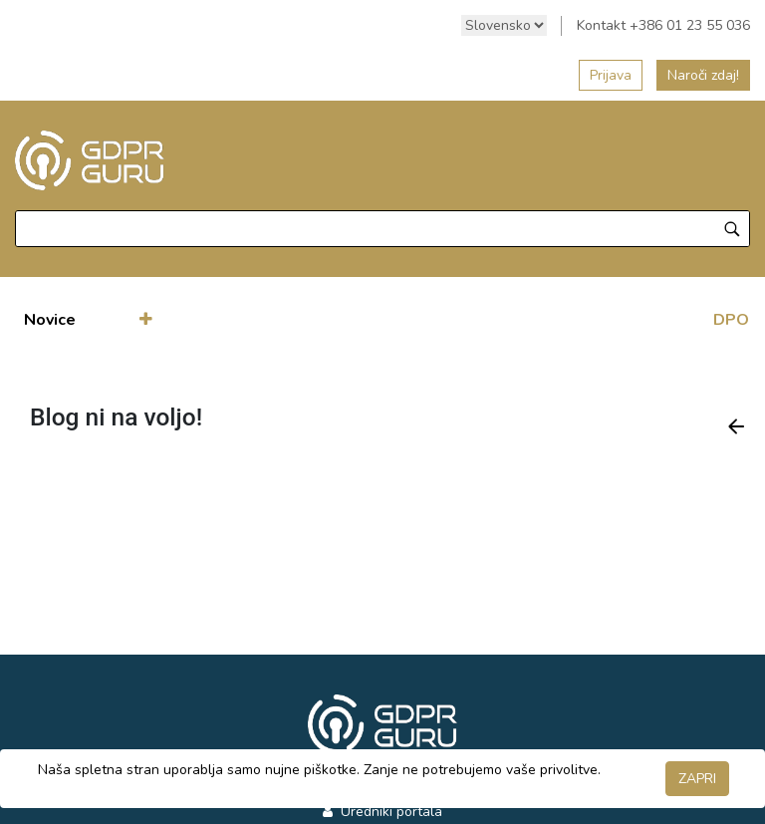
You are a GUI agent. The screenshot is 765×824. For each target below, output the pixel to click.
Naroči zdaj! (703, 75)
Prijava (611, 75)
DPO (731, 320)
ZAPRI (697, 778)
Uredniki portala (389, 811)
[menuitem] (50, 320)
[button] (145, 320)
